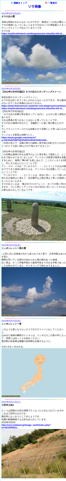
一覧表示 (51, 3)
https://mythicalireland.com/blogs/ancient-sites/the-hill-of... (32, 33)
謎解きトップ (19, 3)
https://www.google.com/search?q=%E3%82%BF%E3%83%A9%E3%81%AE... (24, 138)
